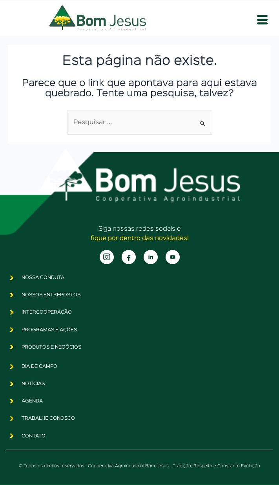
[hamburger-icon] (262, 20)
